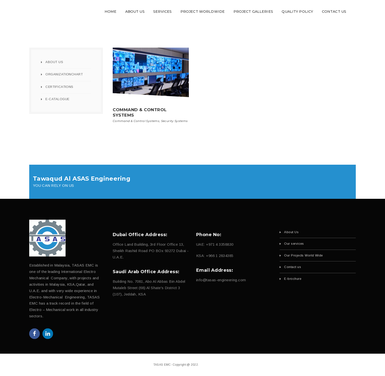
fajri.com (225, 364)
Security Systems (174, 121)
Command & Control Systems (136, 121)
